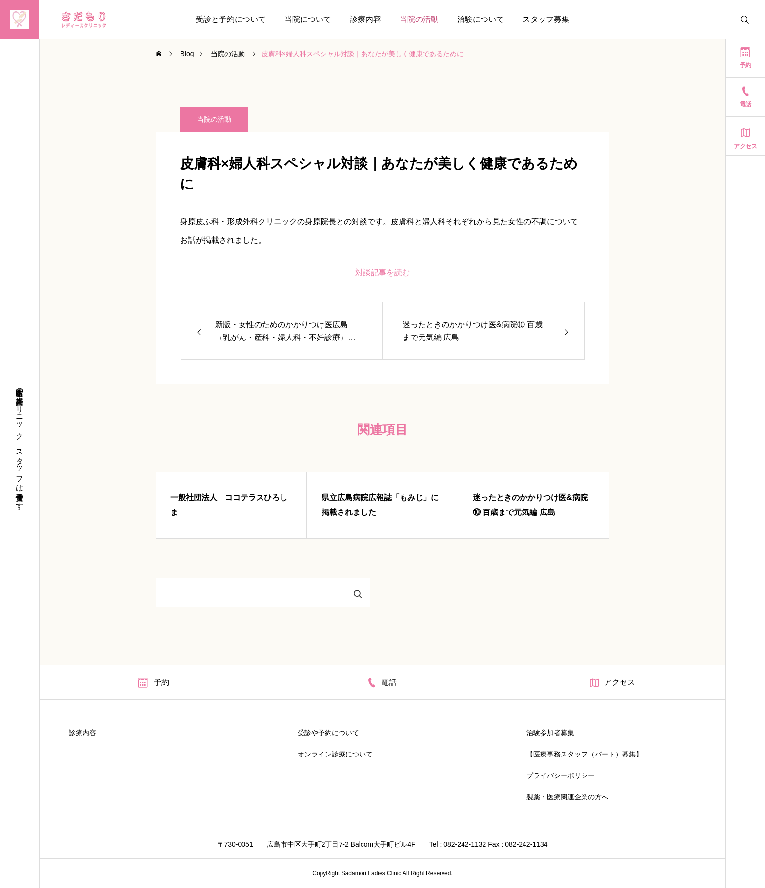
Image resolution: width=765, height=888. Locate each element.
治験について (480, 19)
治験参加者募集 (550, 732)
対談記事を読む (382, 272)
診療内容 (365, 19)
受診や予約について (328, 732)
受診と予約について (231, 19)
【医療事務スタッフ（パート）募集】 (584, 754)
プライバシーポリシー (560, 775)
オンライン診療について (335, 754)
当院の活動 (419, 19)
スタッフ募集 (546, 19)
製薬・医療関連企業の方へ (567, 797)
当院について (307, 19)
